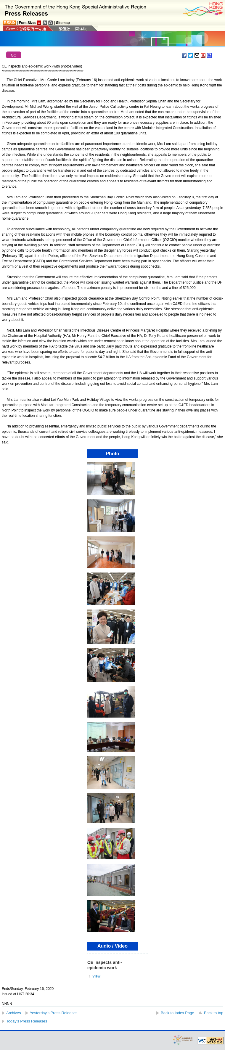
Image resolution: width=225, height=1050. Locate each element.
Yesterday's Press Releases (54, 1013)
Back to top (213, 1013)
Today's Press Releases (26, 1021)
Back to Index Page (177, 1013)
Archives (13, 1013)
